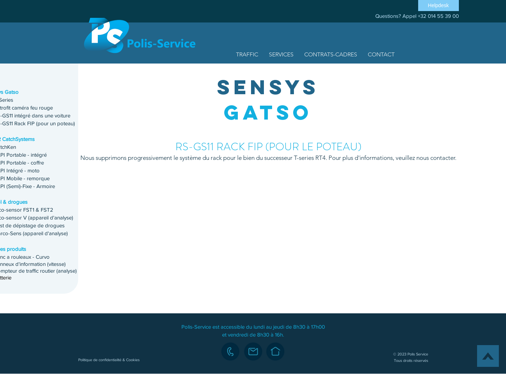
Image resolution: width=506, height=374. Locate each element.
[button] (247, 54)
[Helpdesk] (438, 5)
